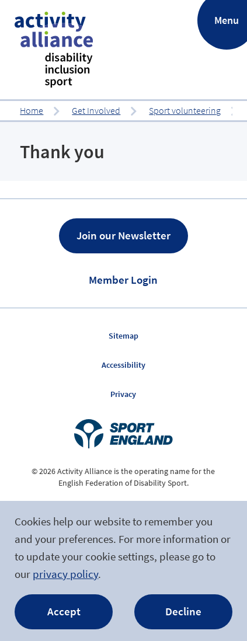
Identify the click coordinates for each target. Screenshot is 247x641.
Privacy (123, 394)
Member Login (123, 280)
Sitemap (123, 335)
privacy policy (65, 574)
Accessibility (123, 365)
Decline (183, 611)
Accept (64, 611)
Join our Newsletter (123, 235)
